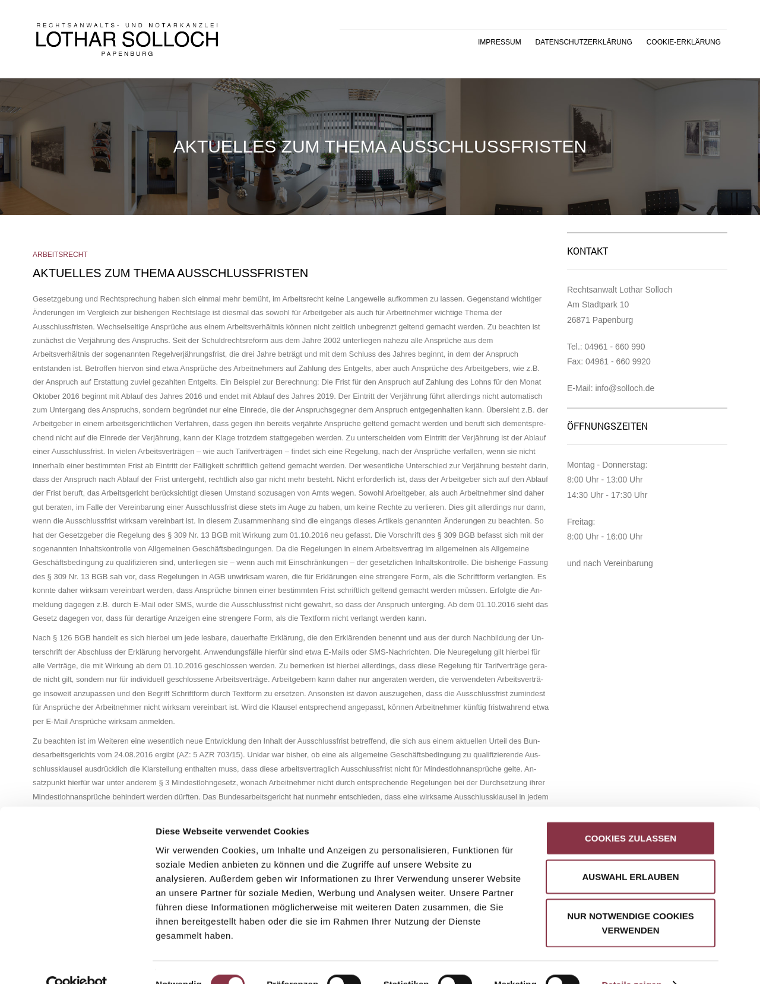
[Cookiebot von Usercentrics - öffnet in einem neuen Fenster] (77, 961)
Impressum (499, 42)
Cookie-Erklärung (684, 42)
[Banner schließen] (741, 801)
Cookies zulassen (630, 814)
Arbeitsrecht (60, 254)
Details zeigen (631, 961)
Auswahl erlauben (630, 853)
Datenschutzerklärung (584, 42)
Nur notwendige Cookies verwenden (630, 899)
